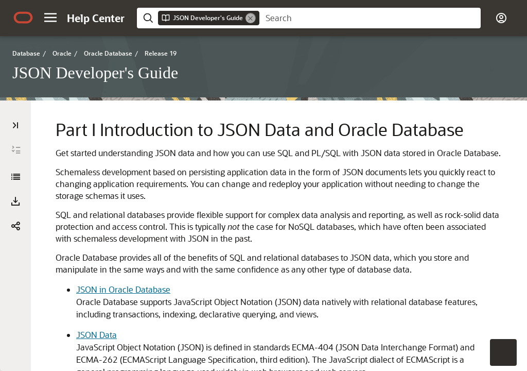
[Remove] (250, 18)
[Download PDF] (15, 201)
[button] (50, 17)
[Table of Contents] (15, 125)
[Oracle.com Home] (23, 17)
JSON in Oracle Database (123, 289)
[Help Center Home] (96, 18)
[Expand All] (16, 150)
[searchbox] (370, 18)
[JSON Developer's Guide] (15, 176)
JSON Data (96, 334)
